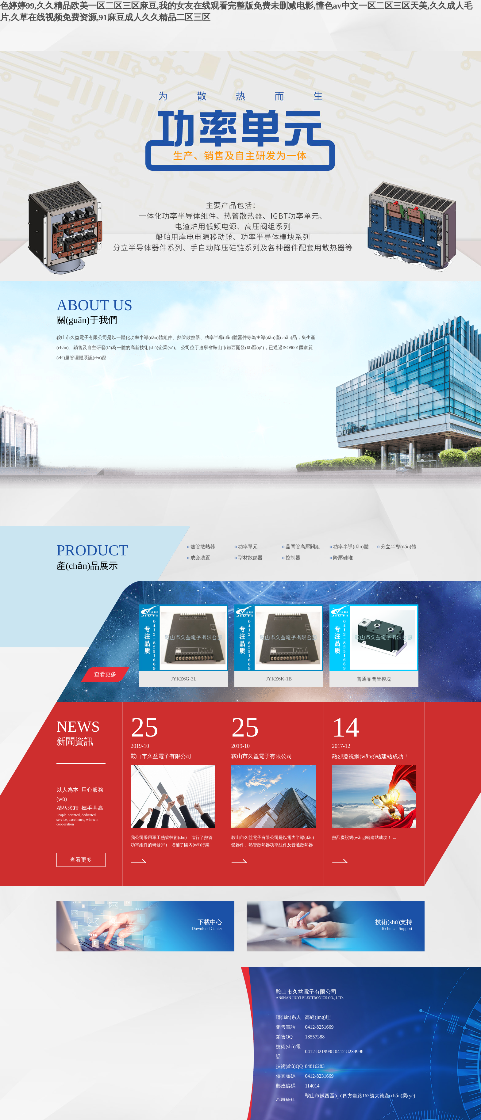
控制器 (293, 557)
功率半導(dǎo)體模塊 (354, 546)
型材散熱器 (250, 557)
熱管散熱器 (202, 546)
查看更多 (105, 674)
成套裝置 (200, 557)
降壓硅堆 (343, 557)
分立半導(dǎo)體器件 (402, 546)
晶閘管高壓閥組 (303, 546)
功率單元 (248, 546)
